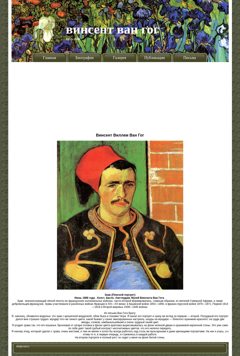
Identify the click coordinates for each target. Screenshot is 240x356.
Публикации (154, 58)
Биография (85, 58)
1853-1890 (73, 39)
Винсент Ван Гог (112, 29)
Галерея (119, 58)
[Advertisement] (120, 95)
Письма (189, 58)
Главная (49, 58)
